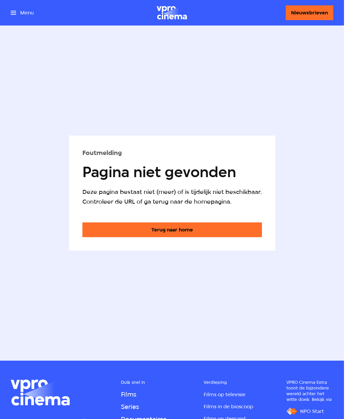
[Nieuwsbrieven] (309, 12)
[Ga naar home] (172, 12)
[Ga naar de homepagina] (172, 229)
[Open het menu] (22, 12)
